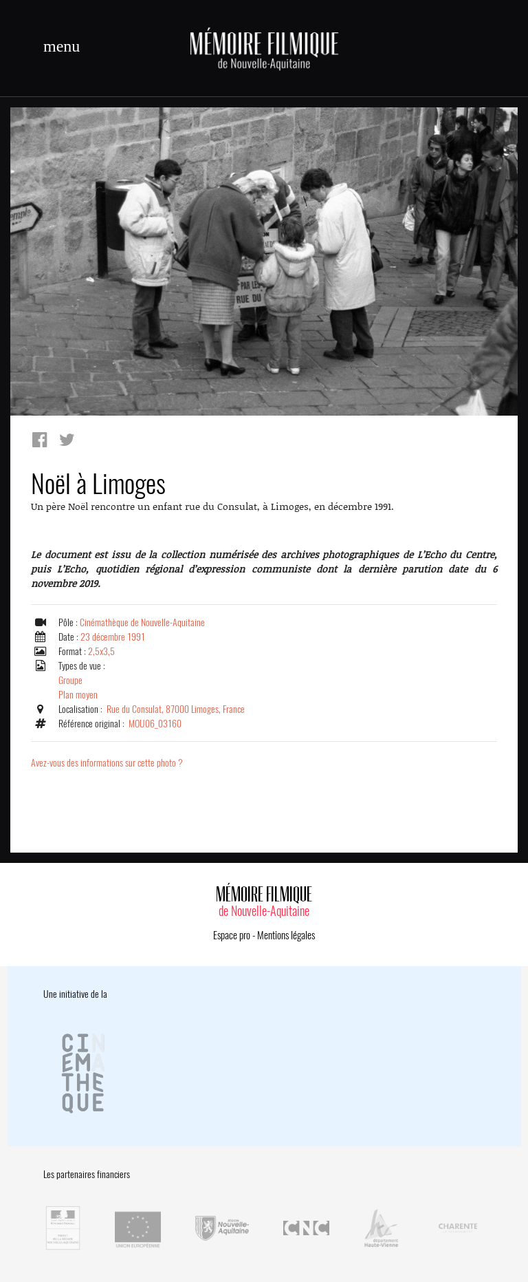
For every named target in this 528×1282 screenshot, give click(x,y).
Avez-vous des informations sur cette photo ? (107, 762)
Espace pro (231, 935)
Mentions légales (286, 935)
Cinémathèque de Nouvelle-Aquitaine (142, 622)
